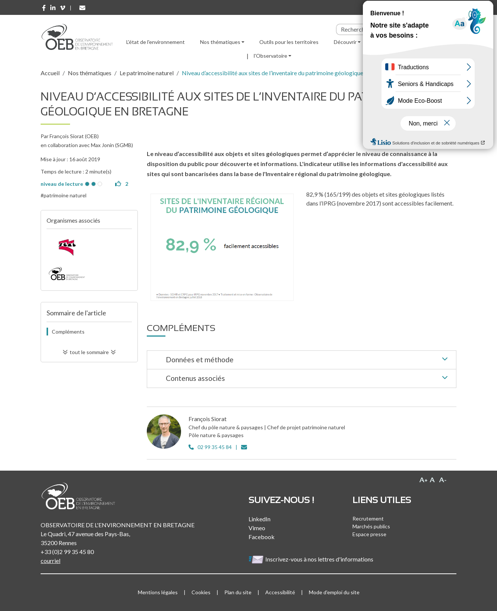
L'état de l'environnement (155, 42)
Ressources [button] (389, 42)
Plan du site (237, 592)
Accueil (50, 72)
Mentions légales (158, 592)
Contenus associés (308, 378)
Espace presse (369, 534)
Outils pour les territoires (289, 42)
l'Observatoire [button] (270, 55)
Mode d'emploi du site (334, 592)
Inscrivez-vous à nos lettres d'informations (311, 559)
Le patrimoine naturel (147, 72)
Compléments (68, 331)
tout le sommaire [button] (89, 352)
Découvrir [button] (345, 42)
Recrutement (368, 518)
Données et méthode (308, 360)
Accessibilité (280, 592)
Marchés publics (371, 526)
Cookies (200, 592)
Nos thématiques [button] (220, 42)
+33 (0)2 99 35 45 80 (67, 551)
